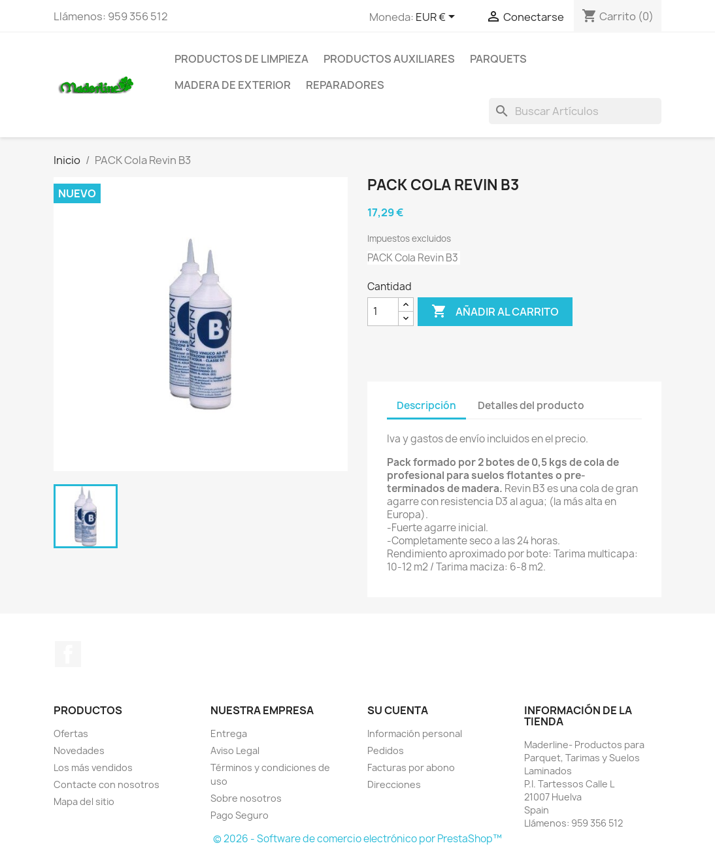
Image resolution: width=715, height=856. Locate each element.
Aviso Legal (234, 750)
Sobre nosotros (246, 798)
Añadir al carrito (495, 311)
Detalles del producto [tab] (531, 405)
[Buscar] (575, 111)
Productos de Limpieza (241, 59)
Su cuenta (397, 710)
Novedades (79, 750)
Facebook (68, 654)
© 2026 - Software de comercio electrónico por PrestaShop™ (357, 839)
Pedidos (385, 750)
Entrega (228, 733)
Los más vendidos (93, 767)
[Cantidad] (383, 311)
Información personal (414, 733)
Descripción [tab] (426, 405)
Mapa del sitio (84, 801)
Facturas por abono (411, 767)
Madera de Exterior (233, 85)
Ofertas (71, 733)
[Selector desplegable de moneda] (437, 17)
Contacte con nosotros (106, 784)
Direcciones (394, 784)
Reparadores (345, 85)
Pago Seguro (239, 815)
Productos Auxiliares (389, 59)
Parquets (498, 59)
